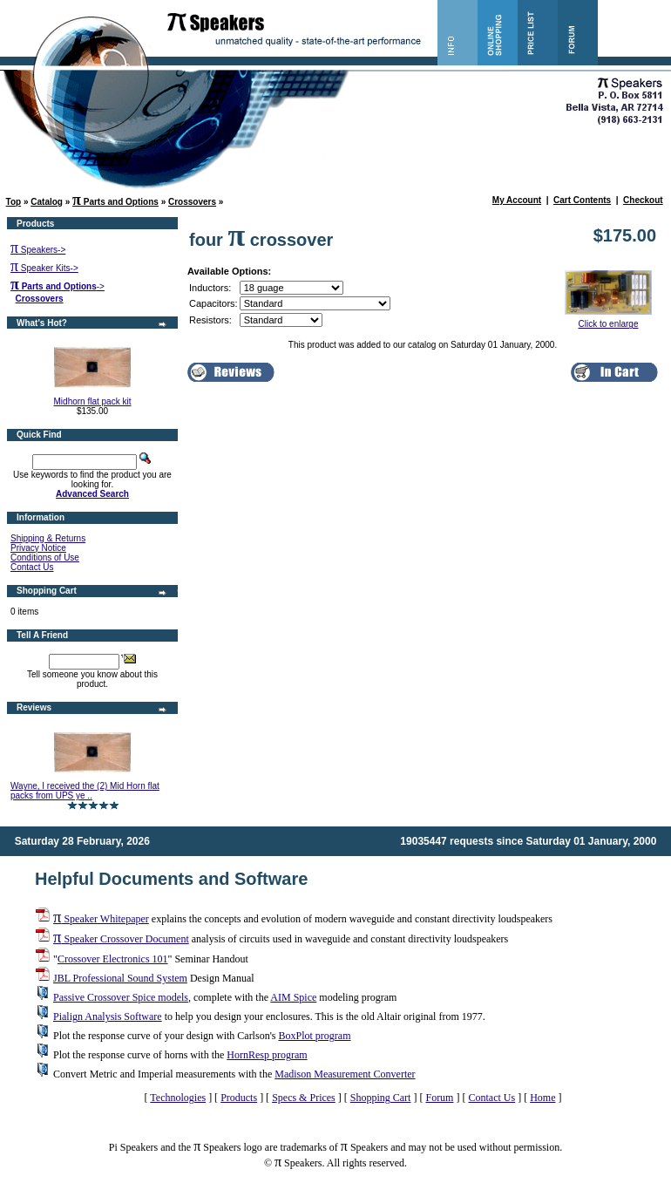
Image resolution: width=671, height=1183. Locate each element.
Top (14, 202)
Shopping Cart (380, 1097)
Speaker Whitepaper (101, 919)
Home (542, 1097)
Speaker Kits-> (44, 268)
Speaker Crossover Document (121, 939)
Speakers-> (37, 250)
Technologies (178, 1097)
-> (57, 286)
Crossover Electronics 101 (113, 959)
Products (238, 1097)
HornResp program (267, 1055)
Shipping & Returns (47, 538)
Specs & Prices (304, 1097)
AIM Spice (293, 997)
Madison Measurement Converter (344, 1074)
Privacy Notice (38, 548)
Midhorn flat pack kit (93, 401)
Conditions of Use (44, 557)
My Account (516, 200)
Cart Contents (582, 200)
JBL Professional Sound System (120, 978)
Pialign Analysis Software (107, 1016)
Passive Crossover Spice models (120, 997)
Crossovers (192, 202)
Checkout (643, 200)
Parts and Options (115, 202)
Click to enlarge (608, 320)
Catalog (46, 202)
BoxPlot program (314, 1036)
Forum (439, 1097)
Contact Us (31, 567)
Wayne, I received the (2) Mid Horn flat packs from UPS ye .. (84, 790)
